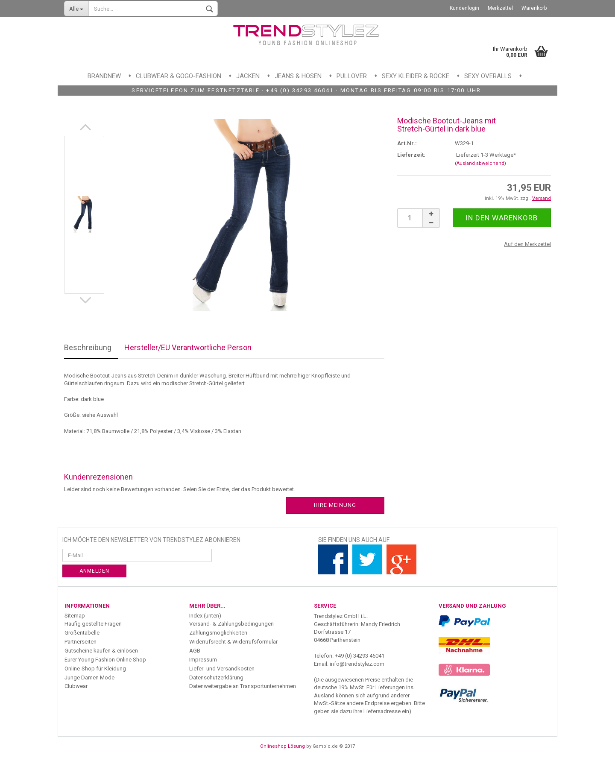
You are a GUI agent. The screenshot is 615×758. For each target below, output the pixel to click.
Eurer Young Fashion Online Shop (105, 659)
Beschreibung (87, 347)
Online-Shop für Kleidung (95, 668)
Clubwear (76, 686)
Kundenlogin (464, 8)
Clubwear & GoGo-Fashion (178, 76)
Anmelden (94, 571)
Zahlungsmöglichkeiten (218, 632)
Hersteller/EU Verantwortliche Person (188, 347)
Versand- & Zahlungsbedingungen (231, 623)
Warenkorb (534, 8)
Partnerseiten (80, 641)
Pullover (352, 76)
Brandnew (104, 76)
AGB (194, 650)
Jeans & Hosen (298, 76)
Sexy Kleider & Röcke (415, 76)
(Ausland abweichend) (480, 163)
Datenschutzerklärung (216, 677)
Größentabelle (82, 632)
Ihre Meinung (335, 505)
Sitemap (74, 615)
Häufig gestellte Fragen (93, 623)
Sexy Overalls (488, 76)
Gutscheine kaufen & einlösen (101, 650)
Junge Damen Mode (89, 677)
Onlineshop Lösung (282, 746)
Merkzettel (500, 8)
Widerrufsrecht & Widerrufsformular (233, 641)
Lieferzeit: (411, 155)
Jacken (248, 76)
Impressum (203, 659)
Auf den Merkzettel (527, 244)
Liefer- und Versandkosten (222, 668)
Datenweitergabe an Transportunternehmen (242, 686)
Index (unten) (205, 615)
